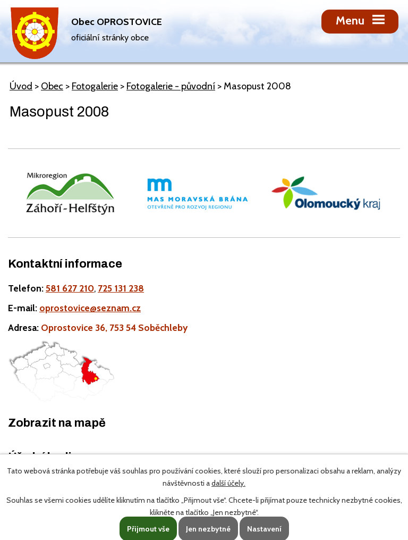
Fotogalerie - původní (170, 86)
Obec (52, 86)
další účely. (228, 483)
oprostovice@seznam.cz (90, 307)
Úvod (21, 86)
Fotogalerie (95, 86)
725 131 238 (121, 288)
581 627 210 (70, 288)
